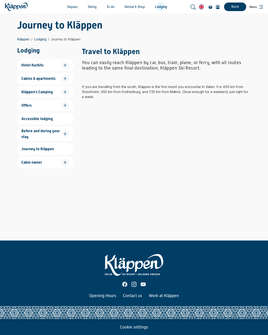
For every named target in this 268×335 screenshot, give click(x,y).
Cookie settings (134, 327)
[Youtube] (143, 284)
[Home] (16, 7)
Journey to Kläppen (37, 149)
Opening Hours (102, 295)
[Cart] (210, 7)
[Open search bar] (193, 6)
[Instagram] (134, 284)
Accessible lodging (37, 118)
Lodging (161, 7)
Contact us (132, 295)
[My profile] (218, 7)
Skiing (92, 7)
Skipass (72, 7)
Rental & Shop (135, 7)
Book (235, 7)
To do (111, 7)
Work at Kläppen (164, 295)
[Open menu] (256, 6)
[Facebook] (124, 284)
